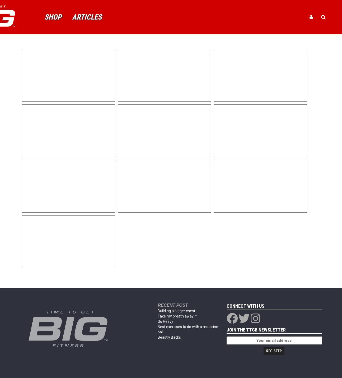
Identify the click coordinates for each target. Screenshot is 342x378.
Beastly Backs (169, 337)
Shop (53, 17)
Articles (87, 17)
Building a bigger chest (176, 311)
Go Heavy (165, 321)
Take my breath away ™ (177, 316)
